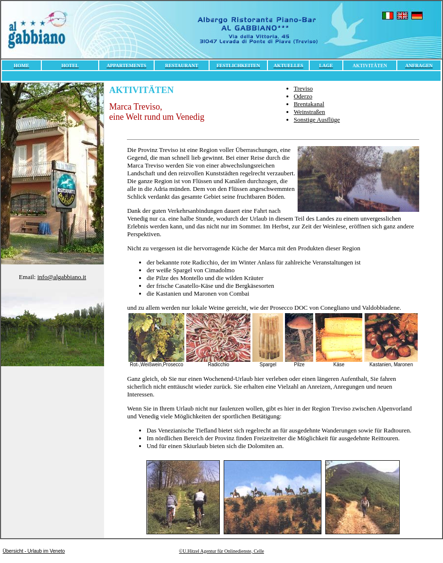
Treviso (303, 88)
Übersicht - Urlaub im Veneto (34, 551)
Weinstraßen (309, 111)
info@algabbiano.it (61, 277)
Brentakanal (309, 104)
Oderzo (303, 96)
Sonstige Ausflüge (317, 119)
